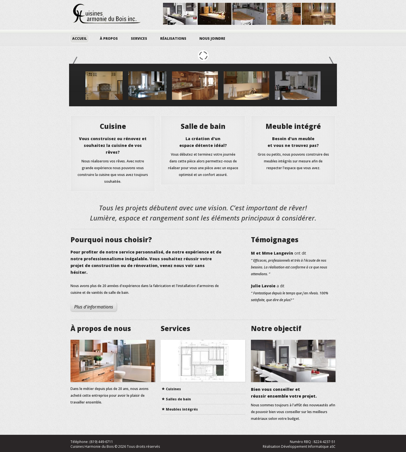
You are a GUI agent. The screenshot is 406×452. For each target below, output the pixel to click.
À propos (109, 38)
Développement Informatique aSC (308, 446)
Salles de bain (178, 399)
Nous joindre (212, 38)
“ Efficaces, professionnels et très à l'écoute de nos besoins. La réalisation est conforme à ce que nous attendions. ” (289, 267)
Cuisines (173, 389)
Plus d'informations (93, 307)
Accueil (79, 38)
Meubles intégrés (182, 409)
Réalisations (173, 38)
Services (139, 38)
